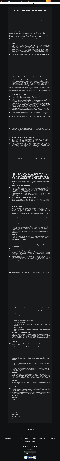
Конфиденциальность (8, 438)
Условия (16, 438)
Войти (53, 1)
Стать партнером (33, 438)
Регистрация (57, 1)
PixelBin (47, 103)
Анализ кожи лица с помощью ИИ (30, 441)
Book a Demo (48, 1)
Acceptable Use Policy (42, 438)
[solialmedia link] (24, 447)
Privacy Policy (44, 54)
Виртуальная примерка (51, 438)
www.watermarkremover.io (34, 96)
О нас (21, 438)
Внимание (26, 438)
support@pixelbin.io (27, 30)
